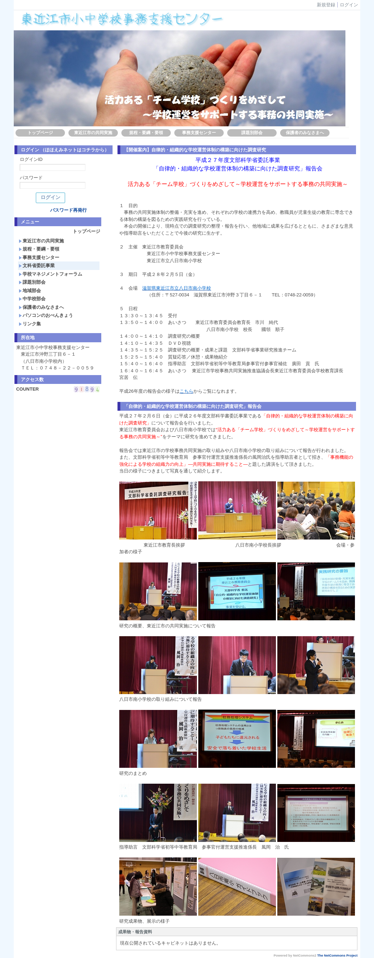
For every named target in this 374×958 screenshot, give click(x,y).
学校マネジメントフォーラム (50, 274)
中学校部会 (32, 298)
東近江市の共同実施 (93, 132)
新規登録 (326, 4)
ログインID (31, 159)
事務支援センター (199, 132)
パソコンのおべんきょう (46, 315)
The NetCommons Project (337, 955)
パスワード (31, 177)
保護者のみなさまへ (305, 132)
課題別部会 (252, 132)
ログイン (349, 4)
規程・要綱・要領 (146, 132)
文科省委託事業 (37, 265)
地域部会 (30, 290)
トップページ (40, 132)
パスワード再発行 (68, 210)
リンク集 (30, 323)
